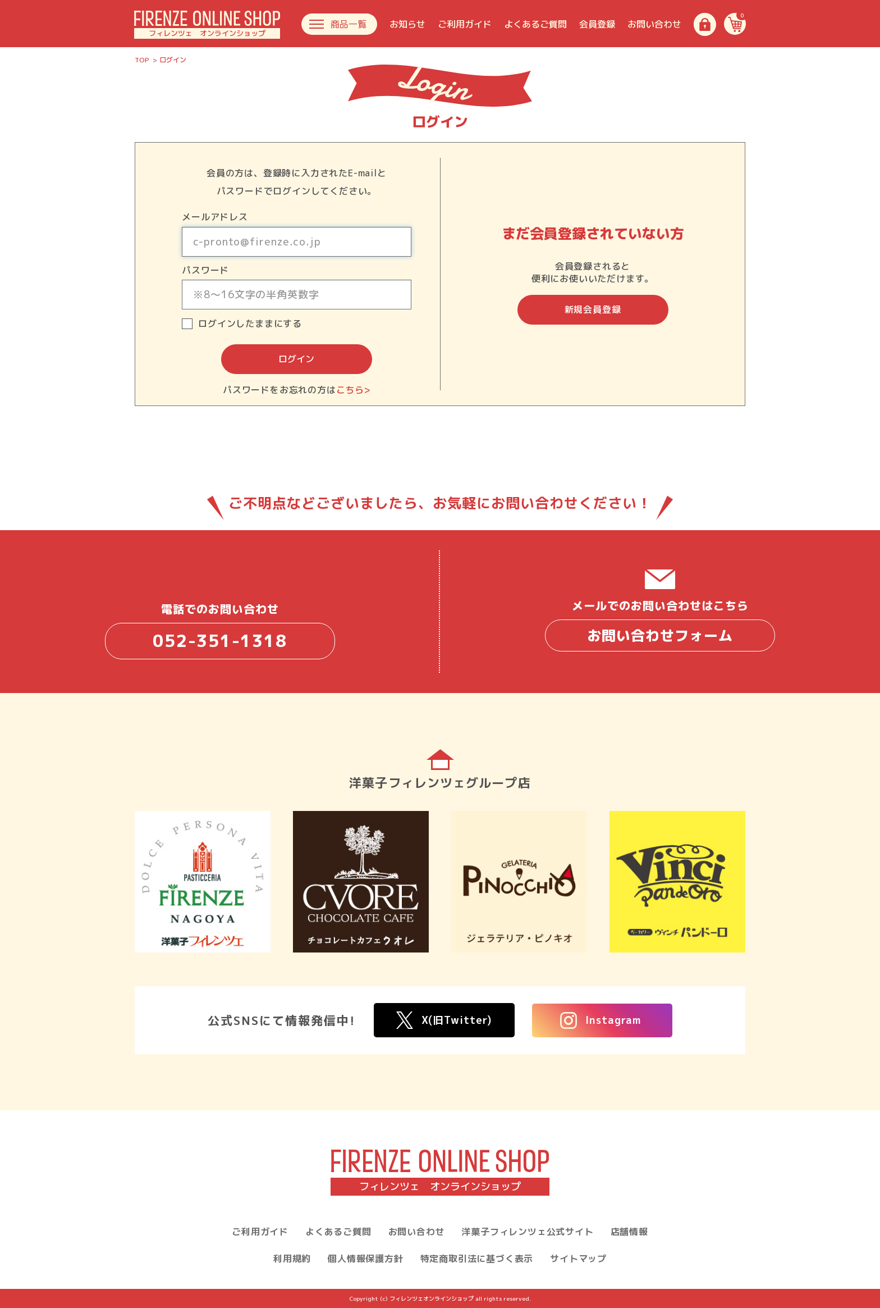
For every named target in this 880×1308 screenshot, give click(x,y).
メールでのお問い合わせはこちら (660, 624)
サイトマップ (578, 1258)
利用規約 (292, 1258)
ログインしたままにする (250, 323)
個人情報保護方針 (365, 1258)
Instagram (600, 1020)
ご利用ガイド (465, 24)
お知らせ (407, 24)
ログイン (296, 359)
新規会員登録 (593, 309)
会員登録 (597, 24)
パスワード (205, 270)
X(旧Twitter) (444, 1020)
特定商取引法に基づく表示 (477, 1258)
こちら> (353, 390)
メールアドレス (215, 217)
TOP (142, 60)
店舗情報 (629, 1231)
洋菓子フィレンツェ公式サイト (527, 1231)
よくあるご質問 (535, 24)
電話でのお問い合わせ (220, 630)
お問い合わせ (654, 24)
